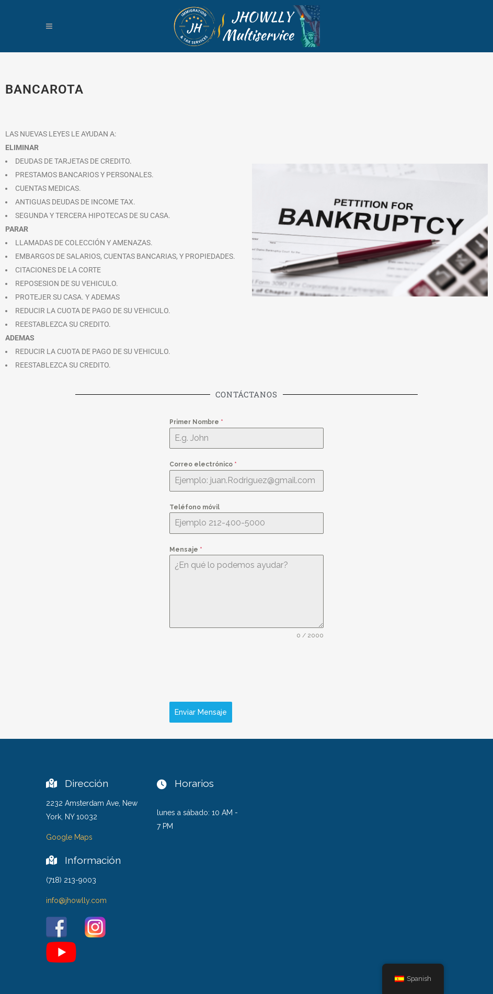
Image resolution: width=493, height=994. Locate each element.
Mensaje (185, 549)
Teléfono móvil (194, 507)
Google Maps (69, 837)
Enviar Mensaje (201, 712)
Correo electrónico (203, 464)
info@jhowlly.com (76, 900)
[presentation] (246, 670)
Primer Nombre (196, 422)
